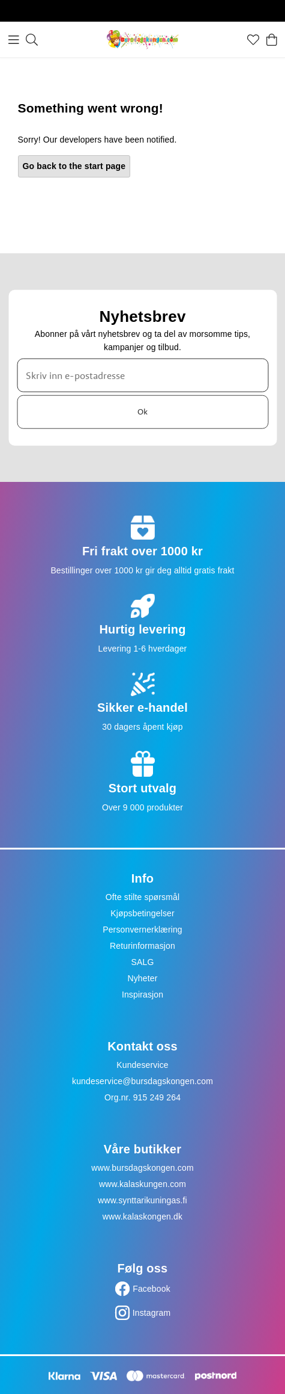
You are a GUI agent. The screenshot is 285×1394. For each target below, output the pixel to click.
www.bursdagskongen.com (142, 1168)
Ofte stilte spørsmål (142, 897)
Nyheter (142, 978)
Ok (142, 411)
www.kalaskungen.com (142, 1184)
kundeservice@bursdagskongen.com (142, 1081)
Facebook (151, 1289)
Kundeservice (142, 1065)
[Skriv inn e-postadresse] (142, 375)
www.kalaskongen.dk (142, 1216)
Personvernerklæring (142, 929)
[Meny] (13, 40)
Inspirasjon (142, 994)
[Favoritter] (253, 40)
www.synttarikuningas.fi (142, 1200)
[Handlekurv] (271, 40)
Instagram (152, 1313)
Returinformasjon (142, 946)
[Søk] (32, 40)
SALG (142, 962)
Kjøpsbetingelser (142, 913)
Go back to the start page (74, 166)
